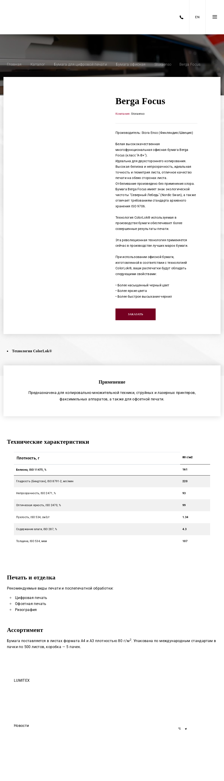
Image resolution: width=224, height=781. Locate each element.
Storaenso (138, 113)
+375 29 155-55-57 (193, 701)
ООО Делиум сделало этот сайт (35, 738)
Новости (21, 725)
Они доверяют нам (27, 745)
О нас (17, 706)
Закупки (19, 700)
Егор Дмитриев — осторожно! (34, 732)
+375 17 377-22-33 (193, 688)
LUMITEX (22, 680)
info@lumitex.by (191, 717)
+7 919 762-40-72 (192, 694)
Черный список (24, 713)
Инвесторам (22, 719)
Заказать (135, 314)
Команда (20, 687)
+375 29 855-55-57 (193, 708)
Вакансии (20, 693)
